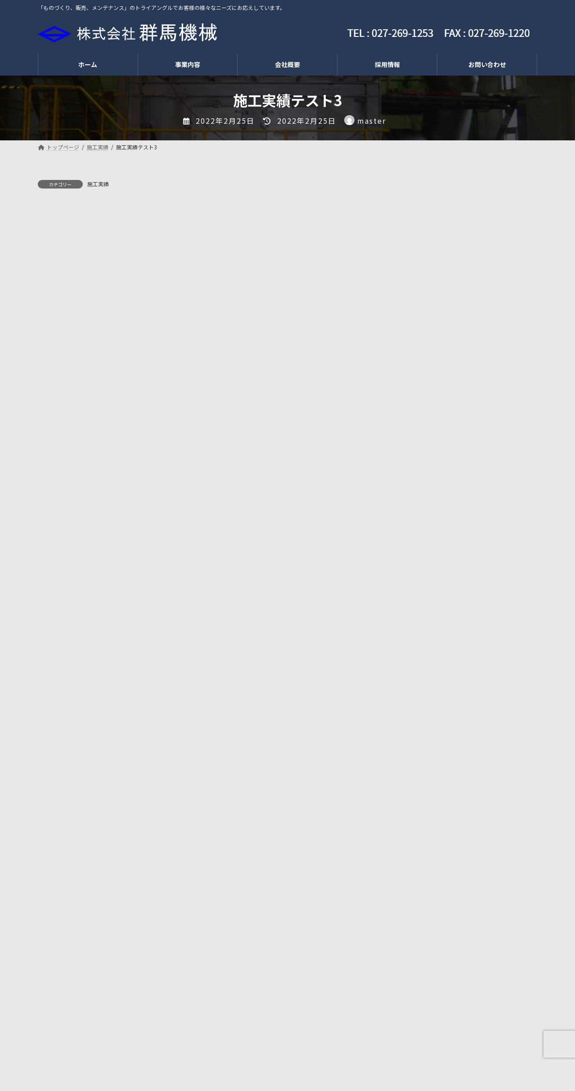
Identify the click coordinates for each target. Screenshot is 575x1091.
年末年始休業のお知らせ (489, 207)
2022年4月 (420, 931)
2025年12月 (422, 748)
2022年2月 (420, 949)
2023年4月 (420, 876)
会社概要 (246, 1050)
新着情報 (417, 686)
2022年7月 (420, 913)
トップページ (67, 1050)
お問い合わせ (299, 1050)
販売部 (116, 1050)
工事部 (156, 1050)
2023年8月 (420, 858)
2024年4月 (420, 821)
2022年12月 (422, 894)
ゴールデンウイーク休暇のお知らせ (495, 394)
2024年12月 (422, 785)
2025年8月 (420, 767)
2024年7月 (420, 803)
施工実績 (98, 184)
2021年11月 (422, 967)
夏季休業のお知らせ (482, 252)
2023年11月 (422, 839)
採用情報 (199, 1050)
